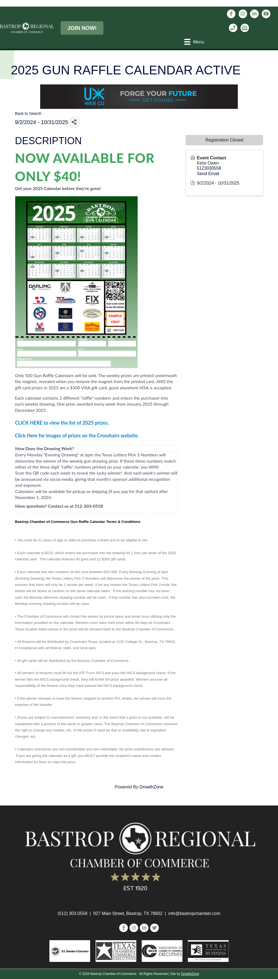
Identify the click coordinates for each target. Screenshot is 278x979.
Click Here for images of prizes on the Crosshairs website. (77, 435)
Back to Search (28, 113)
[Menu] (194, 42)
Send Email (208, 173)
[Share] (74, 122)
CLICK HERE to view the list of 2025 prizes (61, 423)
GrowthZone (151, 787)
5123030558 (209, 168)
